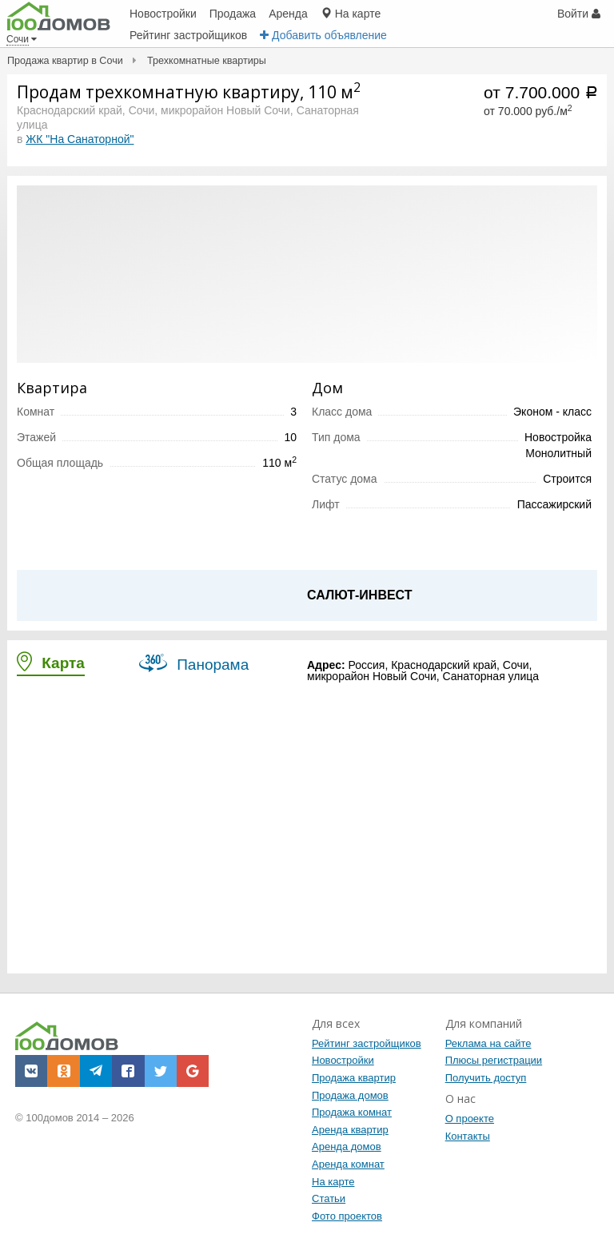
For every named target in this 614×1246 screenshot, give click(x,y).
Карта (51, 661)
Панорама (194, 663)
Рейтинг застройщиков (366, 1043)
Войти (578, 13)
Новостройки (343, 1060)
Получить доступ (486, 1078)
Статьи (328, 1198)
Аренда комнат (348, 1164)
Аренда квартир (350, 1130)
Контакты (467, 1136)
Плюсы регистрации (493, 1060)
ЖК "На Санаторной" (80, 139)
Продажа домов (350, 1095)
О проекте (469, 1119)
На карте (333, 1182)
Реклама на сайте (488, 1043)
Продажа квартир (354, 1078)
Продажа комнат (352, 1112)
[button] (31, 1071)
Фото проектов (347, 1216)
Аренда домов (346, 1146)
